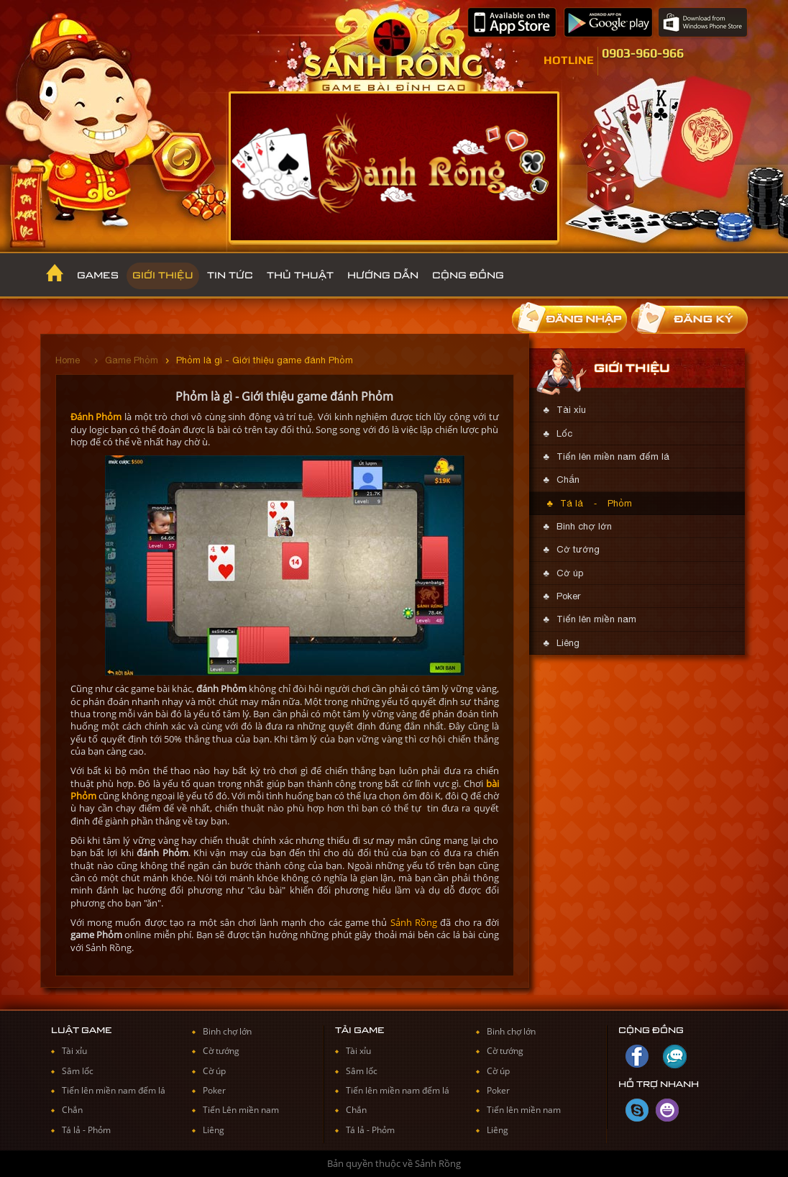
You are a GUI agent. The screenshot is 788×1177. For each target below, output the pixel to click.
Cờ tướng (578, 549)
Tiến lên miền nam (596, 619)
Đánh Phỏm (96, 416)
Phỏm (620, 503)
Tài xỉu (571, 409)
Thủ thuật (300, 275)
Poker (568, 596)
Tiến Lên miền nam (241, 1110)
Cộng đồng (468, 275)
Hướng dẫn (382, 275)
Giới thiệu (162, 275)
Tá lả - (75, 1130)
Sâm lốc (77, 1071)
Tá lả (571, 503)
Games (98, 275)
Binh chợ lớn (584, 526)
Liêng (567, 642)
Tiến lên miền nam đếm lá (612, 456)
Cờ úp (569, 573)
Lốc (564, 433)
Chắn (567, 479)
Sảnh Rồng (413, 922)
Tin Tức (230, 275)
